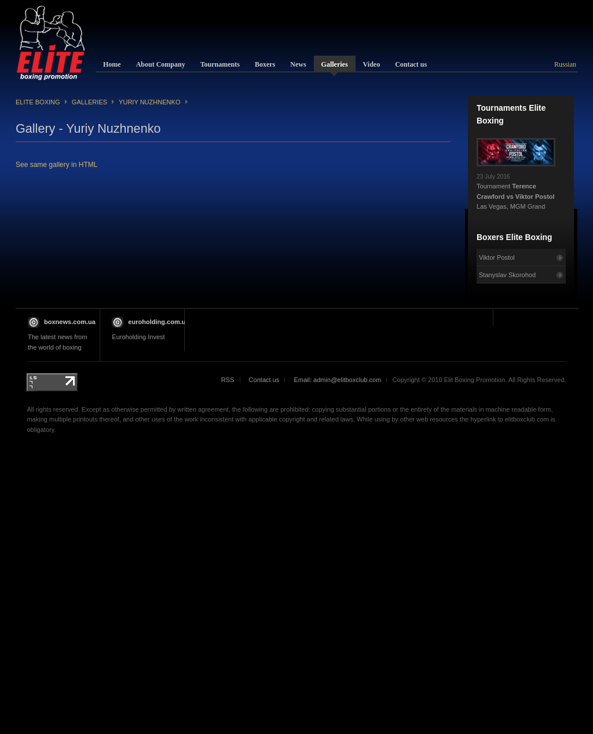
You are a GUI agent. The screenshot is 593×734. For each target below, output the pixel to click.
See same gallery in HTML (56, 165)
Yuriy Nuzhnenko (149, 102)
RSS (228, 379)
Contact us (264, 379)
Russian (565, 64)
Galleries (89, 102)
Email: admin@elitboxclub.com (337, 379)
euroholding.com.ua (158, 321)
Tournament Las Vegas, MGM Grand (516, 188)
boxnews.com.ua (70, 321)
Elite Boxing (38, 102)
